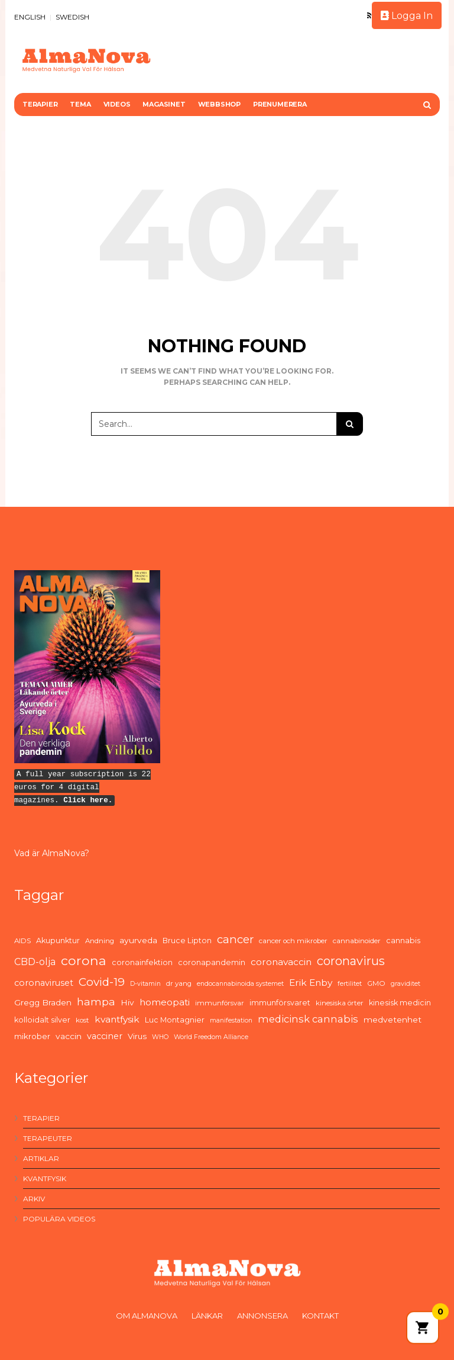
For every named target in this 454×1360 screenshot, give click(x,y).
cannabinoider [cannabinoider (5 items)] (357, 941)
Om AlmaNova (146, 1315)
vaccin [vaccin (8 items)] (69, 1036)
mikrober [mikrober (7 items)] (32, 1036)
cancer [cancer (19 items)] (235, 939)
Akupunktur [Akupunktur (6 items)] (58, 940)
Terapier (39, 104)
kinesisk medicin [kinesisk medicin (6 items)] (400, 1002)
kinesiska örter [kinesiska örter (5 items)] (340, 1003)
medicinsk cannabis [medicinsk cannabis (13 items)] (308, 1019)
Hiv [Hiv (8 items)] (127, 1002)
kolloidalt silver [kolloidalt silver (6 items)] (42, 1019)
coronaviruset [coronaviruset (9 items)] (43, 983)
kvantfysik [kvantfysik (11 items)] (117, 1019)
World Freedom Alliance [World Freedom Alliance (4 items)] (211, 1037)
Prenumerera (280, 104)
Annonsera (262, 1315)
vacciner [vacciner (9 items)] (104, 1036)
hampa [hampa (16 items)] (96, 1001)
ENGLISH (30, 16)
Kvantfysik (44, 1178)
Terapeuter (47, 1138)
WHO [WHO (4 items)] (160, 1037)
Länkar (207, 1315)
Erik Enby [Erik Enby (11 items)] (310, 982)
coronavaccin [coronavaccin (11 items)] (281, 961)
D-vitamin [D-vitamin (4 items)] (145, 984)
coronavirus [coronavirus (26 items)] (351, 961)
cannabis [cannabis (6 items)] (403, 940)
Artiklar (41, 1158)
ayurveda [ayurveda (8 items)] (138, 940)
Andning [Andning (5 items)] (99, 941)
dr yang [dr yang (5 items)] (179, 983)
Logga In (407, 15)
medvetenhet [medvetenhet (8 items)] (392, 1019)
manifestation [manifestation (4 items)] (231, 1020)
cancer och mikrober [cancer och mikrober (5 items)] (293, 941)
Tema (80, 104)
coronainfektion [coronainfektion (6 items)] (142, 962)
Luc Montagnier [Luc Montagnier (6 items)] (175, 1019)
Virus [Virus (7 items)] (137, 1036)
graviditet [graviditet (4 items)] (405, 984)
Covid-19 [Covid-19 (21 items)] (102, 982)
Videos (117, 104)
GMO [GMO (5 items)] (376, 983)
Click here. (87, 800)
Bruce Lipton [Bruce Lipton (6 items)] (187, 940)
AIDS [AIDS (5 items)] (22, 941)
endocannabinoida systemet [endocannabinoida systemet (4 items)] (240, 984)
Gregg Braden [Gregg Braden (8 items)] (43, 1002)
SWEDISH (72, 16)
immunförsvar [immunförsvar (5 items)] (219, 1003)
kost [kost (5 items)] (82, 1020)
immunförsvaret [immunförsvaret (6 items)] (279, 1002)
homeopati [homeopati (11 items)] (165, 1002)
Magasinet (163, 104)
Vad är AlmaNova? (51, 853)
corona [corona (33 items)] (83, 960)
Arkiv (34, 1198)
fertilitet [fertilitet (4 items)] (350, 984)
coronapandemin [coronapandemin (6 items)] (211, 962)
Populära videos (59, 1218)
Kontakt (320, 1315)
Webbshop (219, 104)
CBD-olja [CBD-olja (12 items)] (35, 961)
